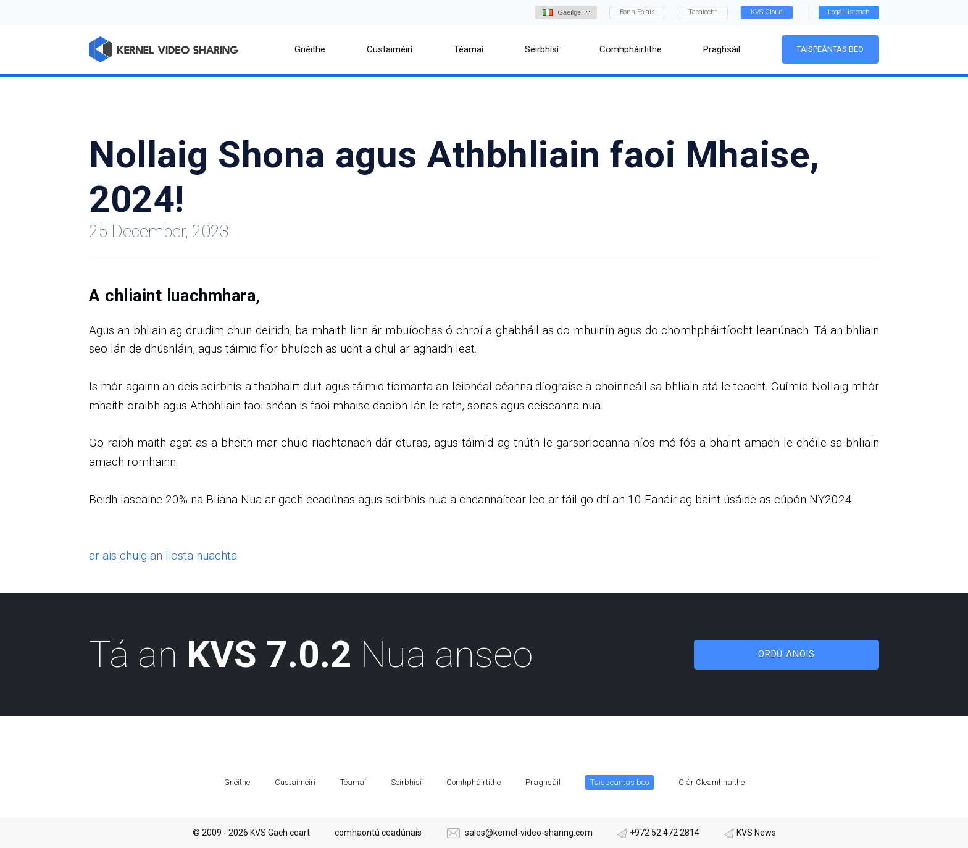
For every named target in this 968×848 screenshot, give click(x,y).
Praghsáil (543, 782)
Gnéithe (237, 782)
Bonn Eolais (637, 12)
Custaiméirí (295, 782)
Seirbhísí (406, 782)
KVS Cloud (767, 12)
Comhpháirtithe (473, 782)
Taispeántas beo (830, 49)
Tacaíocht (702, 12)
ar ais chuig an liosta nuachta (163, 555)
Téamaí (353, 782)
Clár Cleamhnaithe (711, 782)
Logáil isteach (849, 12)
